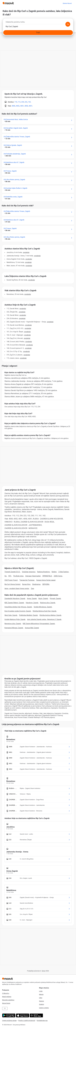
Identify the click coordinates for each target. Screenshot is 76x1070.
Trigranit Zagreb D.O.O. (12, 572)
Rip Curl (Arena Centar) (12, 584)
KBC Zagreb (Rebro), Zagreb (14, 603)
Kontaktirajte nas (42, 1020)
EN (5, 1008)
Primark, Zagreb (55, 598)
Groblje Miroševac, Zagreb (43, 607)
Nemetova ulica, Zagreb (13, 623)
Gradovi (41, 1004)
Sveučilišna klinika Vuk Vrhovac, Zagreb (18, 607)
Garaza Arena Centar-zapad (45, 580)
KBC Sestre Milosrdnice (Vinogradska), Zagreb (39, 623)
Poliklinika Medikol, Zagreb (28, 615)
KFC (9, 576)
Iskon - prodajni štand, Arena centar (17, 588)
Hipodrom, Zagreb (32, 603)
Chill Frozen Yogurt (11, 580)
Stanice (41, 1001)
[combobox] (38, 22)
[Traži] (38, 32)
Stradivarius (36, 584)
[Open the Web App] (36, 1015)
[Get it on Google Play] (8, 1015)
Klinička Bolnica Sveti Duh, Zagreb (44, 611)
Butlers (54, 572)
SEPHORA (45, 584)
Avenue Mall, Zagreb (32, 628)
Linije (41, 991)
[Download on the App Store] (22, 1015)
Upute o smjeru (44, 1008)
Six (6, 576)
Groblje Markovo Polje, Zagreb (15, 619)
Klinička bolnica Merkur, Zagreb (50, 615)
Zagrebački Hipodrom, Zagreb (15, 598)
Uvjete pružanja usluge (9, 1020)
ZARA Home (58, 576)
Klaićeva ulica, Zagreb (47, 603)
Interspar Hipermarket (32, 576)
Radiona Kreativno (43, 572)
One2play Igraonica (28, 572)
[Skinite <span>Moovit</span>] (67, 3)
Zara (32, 588)
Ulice (40, 998)
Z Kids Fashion (63, 572)
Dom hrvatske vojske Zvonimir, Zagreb (18, 611)
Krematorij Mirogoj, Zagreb (14, 628)
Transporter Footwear (26, 580)
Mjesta (41, 994)
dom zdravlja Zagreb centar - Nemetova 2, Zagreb (44, 619)
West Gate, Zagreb (11, 615)
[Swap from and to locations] (67, 24)
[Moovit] (8, 3)
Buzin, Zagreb (43, 598)
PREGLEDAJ (26, 252)
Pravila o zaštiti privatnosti (26, 1020)
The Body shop (18, 576)
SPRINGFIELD (47, 576)
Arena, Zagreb (32, 598)
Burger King (26, 584)
